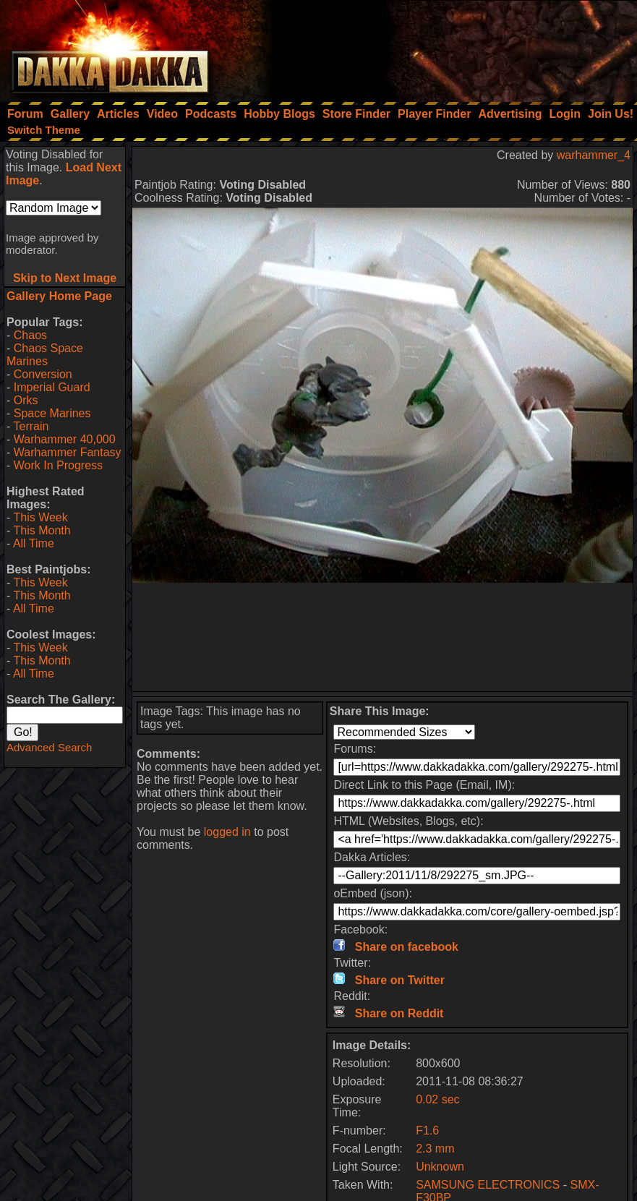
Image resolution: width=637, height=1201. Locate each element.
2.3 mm (435, 1148)
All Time (33, 543)
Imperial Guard (52, 387)
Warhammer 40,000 (65, 439)
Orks (26, 400)
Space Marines (52, 413)
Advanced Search (49, 747)
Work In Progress (58, 465)
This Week (40, 517)
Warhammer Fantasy (67, 452)
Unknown (440, 1167)
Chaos (30, 335)
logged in (227, 832)
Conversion (43, 374)
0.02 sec (437, 1099)
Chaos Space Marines (45, 354)
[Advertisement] (442, 47)
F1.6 (427, 1130)
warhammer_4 (593, 155)
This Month (41, 530)
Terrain (30, 426)
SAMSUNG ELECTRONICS (488, 1185)
